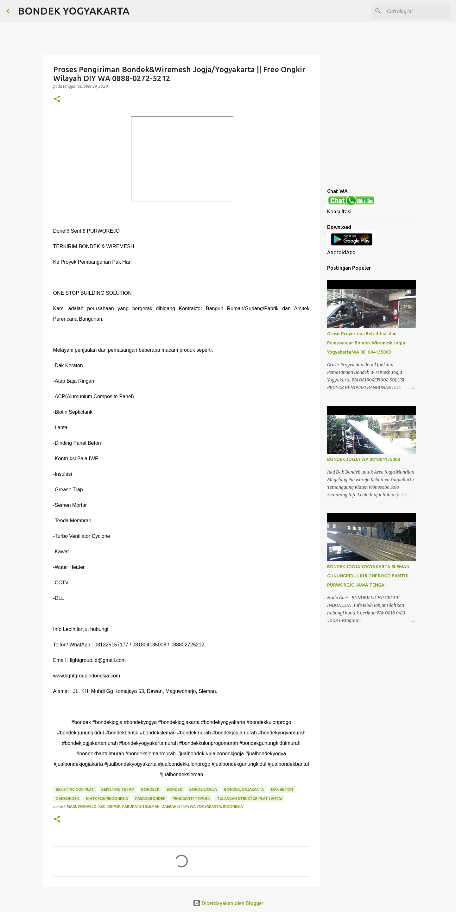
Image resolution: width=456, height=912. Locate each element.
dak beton (282, 789)
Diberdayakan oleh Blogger (228, 903)
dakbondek (67, 798)
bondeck (150, 789)
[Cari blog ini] (417, 11)
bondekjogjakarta (244, 789)
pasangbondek (150, 798)
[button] (57, 99)
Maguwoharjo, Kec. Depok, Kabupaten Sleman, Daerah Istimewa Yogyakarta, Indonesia (155, 806)
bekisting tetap (117, 789)
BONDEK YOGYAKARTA (74, 10)
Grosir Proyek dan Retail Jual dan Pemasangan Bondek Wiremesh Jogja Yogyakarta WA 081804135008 (366, 343)
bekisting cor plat (75, 789)
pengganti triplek (191, 798)
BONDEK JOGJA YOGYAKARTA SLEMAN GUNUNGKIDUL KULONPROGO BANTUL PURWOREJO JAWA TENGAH (368, 576)
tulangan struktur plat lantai (249, 798)
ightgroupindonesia (107, 798)
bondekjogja (203, 789)
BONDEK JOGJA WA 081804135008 (363, 459)
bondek (174, 789)
